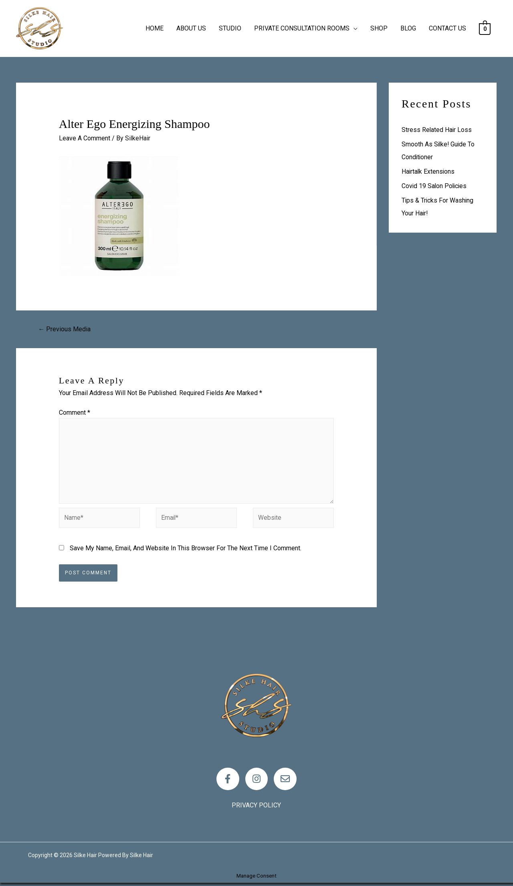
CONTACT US (447, 28)
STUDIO (230, 28)
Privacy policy (256, 808)
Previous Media (64, 329)
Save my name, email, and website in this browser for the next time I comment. (185, 549)
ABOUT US (191, 28)
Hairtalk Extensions (429, 171)
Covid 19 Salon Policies (435, 186)
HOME (154, 28)
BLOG (408, 28)
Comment (74, 412)
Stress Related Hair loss (437, 130)
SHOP (379, 28)
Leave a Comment (84, 138)
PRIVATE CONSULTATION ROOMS (301, 28)
